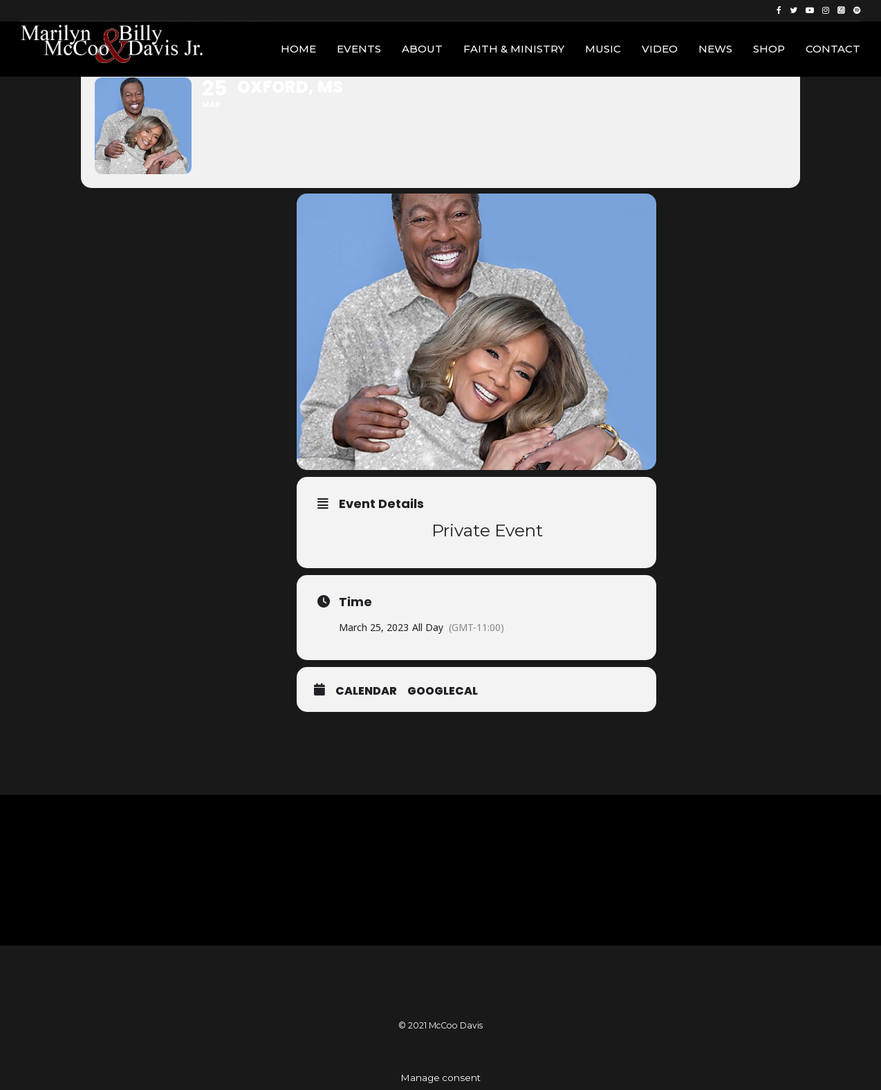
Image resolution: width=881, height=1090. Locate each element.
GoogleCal (442, 691)
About (422, 48)
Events (359, 48)
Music (603, 48)
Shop (769, 48)
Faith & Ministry (513, 48)
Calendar (366, 691)
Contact (833, 48)
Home (298, 48)
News (715, 48)
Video (660, 48)
